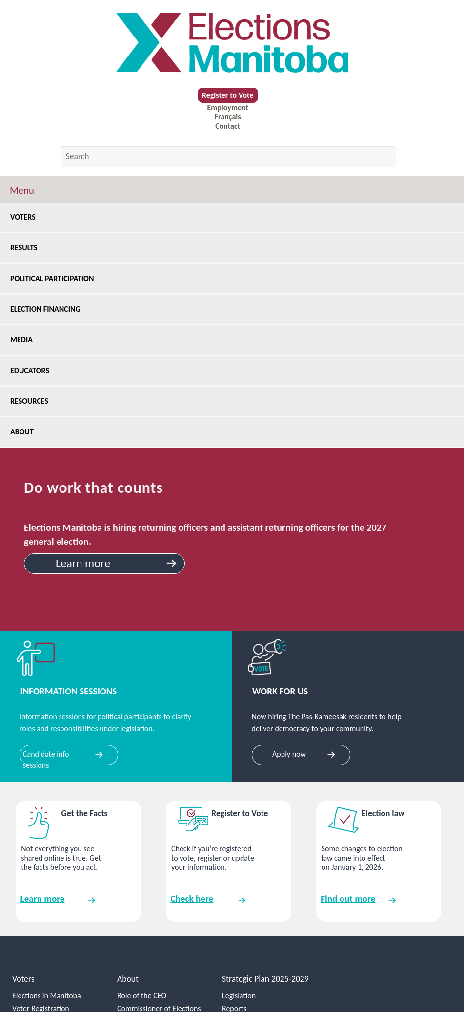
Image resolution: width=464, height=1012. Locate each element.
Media (25, 339)
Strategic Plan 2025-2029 (265, 979)
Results (27, 247)
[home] (232, 42)
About (26, 431)
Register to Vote (228, 95)
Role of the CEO (141, 995)
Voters (26, 217)
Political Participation (55, 278)
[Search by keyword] (228, 156)
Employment (227, 107)
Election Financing (48, 309)
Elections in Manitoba (46, 995)
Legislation (239, 995)
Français (228, 116)
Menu (22, 190)
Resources (32, 401)
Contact (227, 126)
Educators (33, 370)
